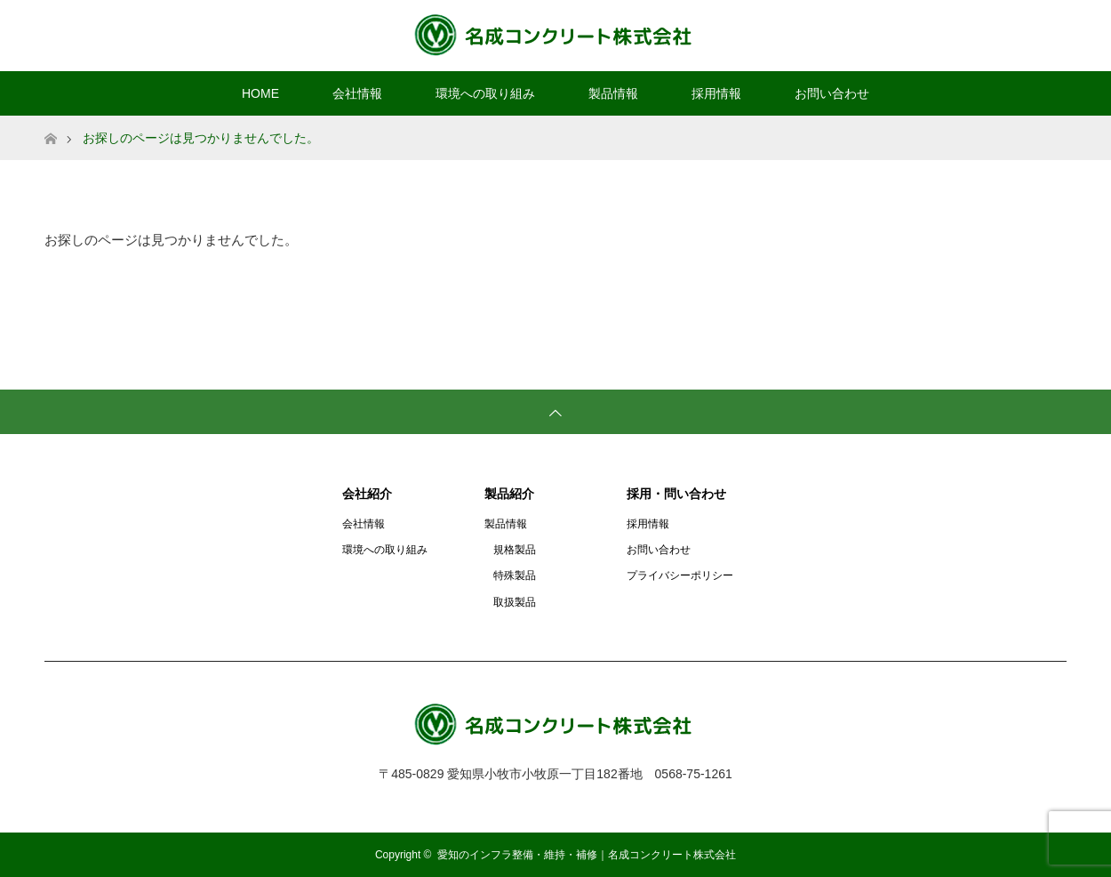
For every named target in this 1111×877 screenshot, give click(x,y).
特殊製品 (514, 575)
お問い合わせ (832, 93)
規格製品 (514, 549)
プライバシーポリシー (680, 575)
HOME (260, 93)
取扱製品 (514, 602)
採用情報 (716, 93)
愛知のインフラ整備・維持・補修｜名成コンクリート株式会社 (586, 855)
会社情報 (357, 93)
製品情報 (613, 93)
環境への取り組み (485, 93)
